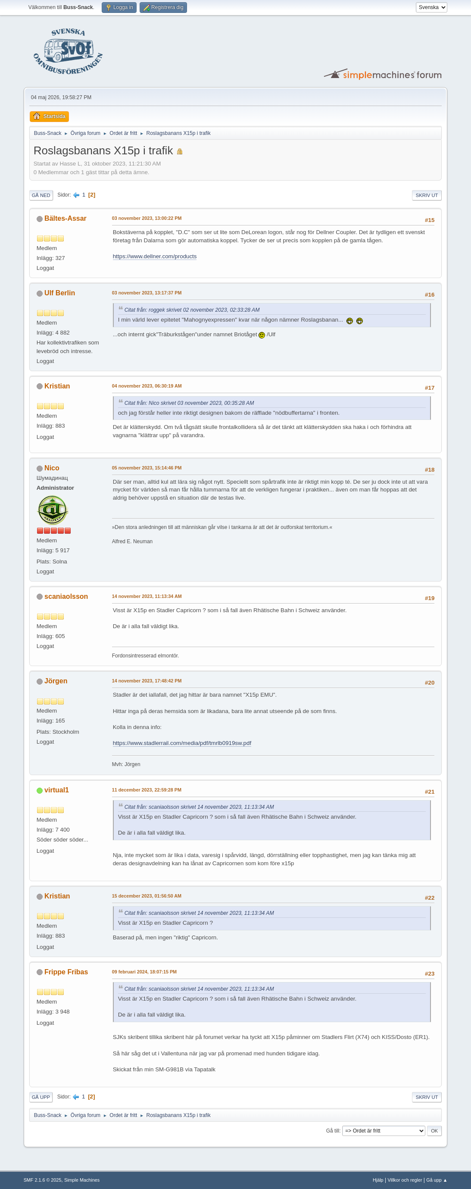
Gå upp (41, 1097)
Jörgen (55, 681)
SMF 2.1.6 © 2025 (43, 1180)
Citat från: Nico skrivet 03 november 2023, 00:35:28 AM (189, 403)
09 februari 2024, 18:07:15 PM (144, 971)
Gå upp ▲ (436, 1180)
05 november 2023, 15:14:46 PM (147, 467)
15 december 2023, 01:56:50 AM (146, 895)
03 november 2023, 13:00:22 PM (147, 218)
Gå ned (41, 195)
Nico (51, 468)
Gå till (333, 1131)
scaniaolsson (66, 596)
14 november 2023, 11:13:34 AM (147, 596)
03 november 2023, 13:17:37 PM (147, 292)
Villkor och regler (404, 1180)
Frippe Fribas (66, 972)
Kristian (57, 386)
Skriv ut (427, 195)
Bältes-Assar (65, 218)
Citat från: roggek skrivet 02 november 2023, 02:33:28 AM (192, 310)
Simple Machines (82, 1180)
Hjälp (378, 1180)
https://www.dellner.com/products (155, 256)
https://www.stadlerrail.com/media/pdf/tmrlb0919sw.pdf (182, 743)
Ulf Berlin (59, 293)
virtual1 (56, 790)
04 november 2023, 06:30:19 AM (147, 385)
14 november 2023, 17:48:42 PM (147, 680)
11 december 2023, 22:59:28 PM (146, 789)
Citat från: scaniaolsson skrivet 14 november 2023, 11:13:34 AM (199, 807)
